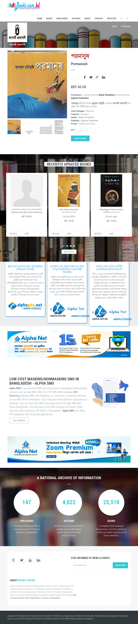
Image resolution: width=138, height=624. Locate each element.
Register (111, 18)
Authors (76, 18)
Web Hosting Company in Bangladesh (79, 618)
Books (49, 18)
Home (39, 18)
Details (13, 233)
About (87, 18)
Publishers (62, 18)
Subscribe (120, 565)
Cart (26, 233)
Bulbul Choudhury (107, 95)
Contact (99, 18)
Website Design (101, 616)
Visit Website (19, 420)
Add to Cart (80, 138)
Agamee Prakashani (80, 98)
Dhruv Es (90, 111)
